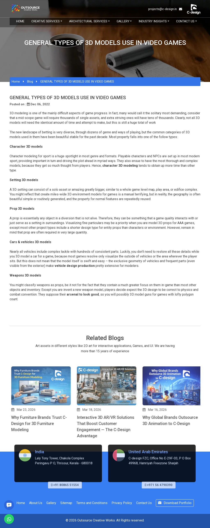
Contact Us (185, 21)
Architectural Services (88, 21)
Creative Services (45, 21)
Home (20, 21)
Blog (30, 81)
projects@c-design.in (165, 9)
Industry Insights (153, 21)
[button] (11, 458)
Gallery (123, 21)
